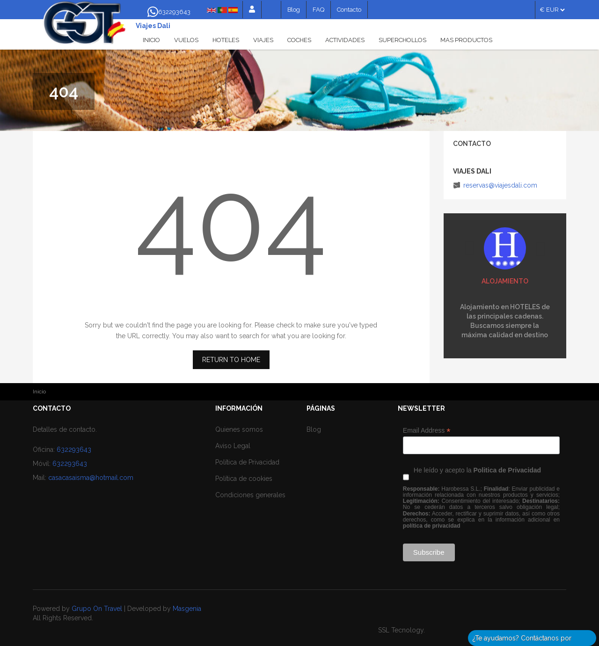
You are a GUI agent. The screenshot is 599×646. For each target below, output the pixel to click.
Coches (299, 40)
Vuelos (186, 40)
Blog (293, 9)
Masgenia (187, 608)
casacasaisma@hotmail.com (90, 477)
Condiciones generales (250, 495)
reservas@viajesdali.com (500, 185)
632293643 (74, 449)
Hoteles (225, 40)
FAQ (318, 9)
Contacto (349, 9)
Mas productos (466, 40)
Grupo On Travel (97, 608)
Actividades (345, 40)
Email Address (427, 430)
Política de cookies (243, 478)
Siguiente (540, 249)
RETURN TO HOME (231, 359)
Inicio (151, 40)
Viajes (263, 40)
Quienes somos (239, 429)
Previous (469, 248)
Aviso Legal (232, 446)
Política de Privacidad (247, 462)
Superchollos (402, 40)
